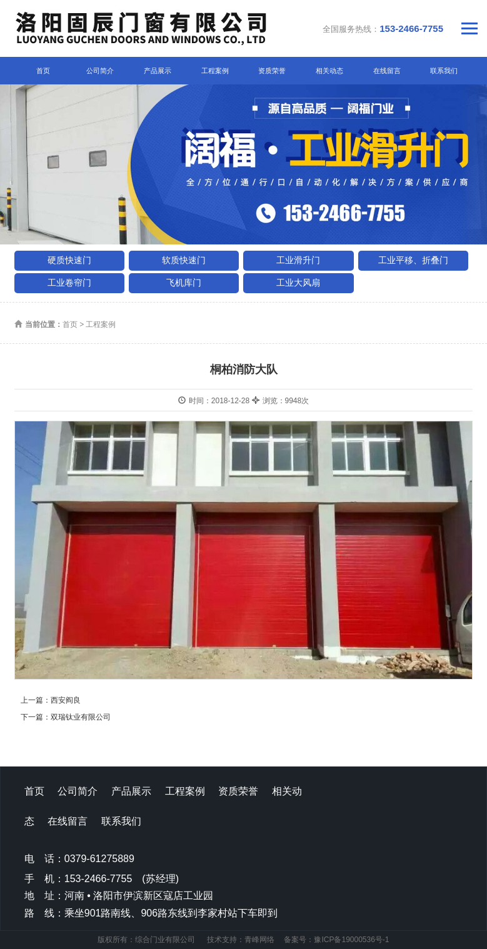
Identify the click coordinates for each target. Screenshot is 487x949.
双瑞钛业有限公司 (81, 717)
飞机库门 (183, 283)
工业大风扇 (298, 283)
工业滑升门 (298, 260)
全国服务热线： (383, 28)
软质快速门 (184, 260)
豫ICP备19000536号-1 (351, 939)
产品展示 (157, 70)
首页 (43, 70)
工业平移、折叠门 (413, 260)
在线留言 (387, 70)
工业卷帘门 (69, 283)
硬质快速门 (69, 260)
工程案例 (215, 70)
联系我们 (444, 70)
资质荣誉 (272, 70)
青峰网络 (259, 939)
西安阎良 (66, 700)
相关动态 (329, 70)
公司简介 (100, 70)
